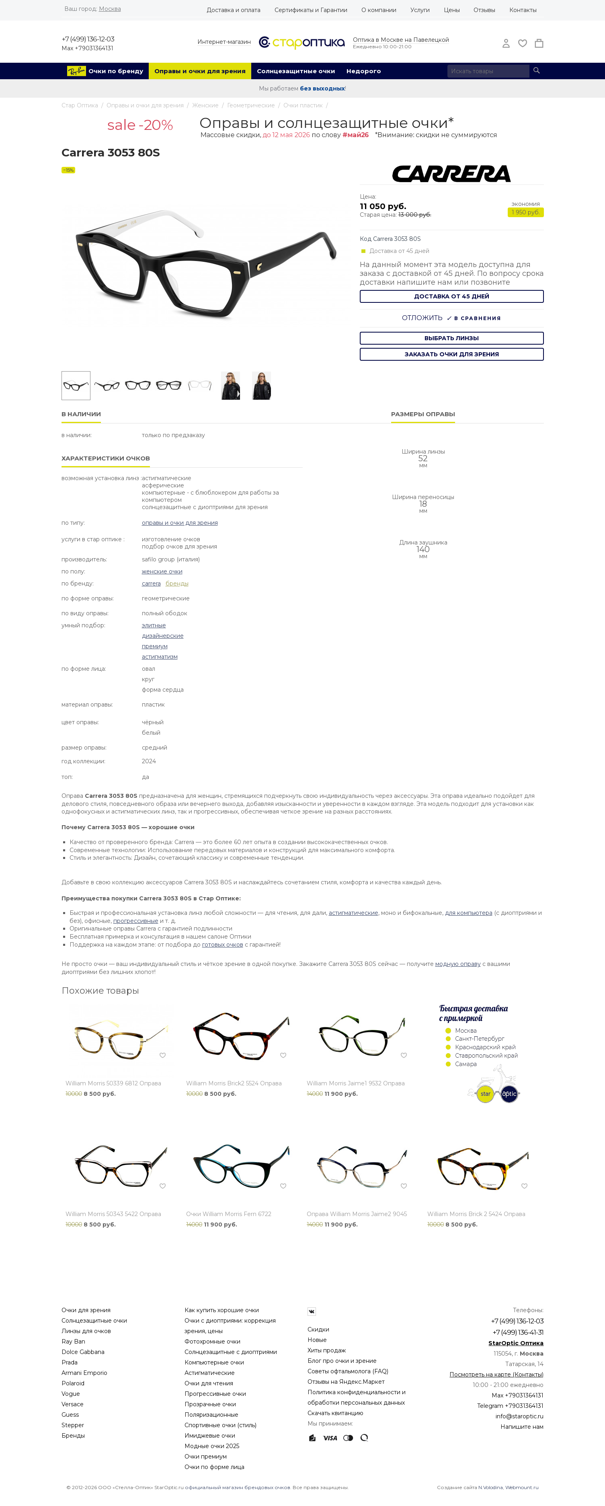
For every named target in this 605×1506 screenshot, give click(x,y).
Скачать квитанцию (335, 1413)
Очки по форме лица (214, 1467)
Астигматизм (160, 656)
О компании (378, 10)
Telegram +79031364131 (510, 1405)
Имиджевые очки (210, 1435)
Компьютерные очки (214, 1362)
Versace (73, 1404)
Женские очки (162, 571)
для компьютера (468, 912)
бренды (177, 583)
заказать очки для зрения (452, 354)
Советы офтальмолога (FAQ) (348, 1371)
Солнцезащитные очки (296, 71)
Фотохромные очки (212, 1341)
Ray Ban (73, 1341)
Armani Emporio (84, 1373)
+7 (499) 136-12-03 (88, 39)
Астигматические (210, 1373)
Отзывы (484, 10)
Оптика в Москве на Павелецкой (401, 39)
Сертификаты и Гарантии (311, 10)
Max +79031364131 (87, 48)
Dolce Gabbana (83, 1352)
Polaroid (73, 1383)
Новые (317, 1340)
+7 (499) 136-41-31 (517, 1332)
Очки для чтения (209, 1383)
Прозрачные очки (210, 1404)
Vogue (71, 1393)
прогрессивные (135, 921)
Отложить (422, 318)
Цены (452, 10)
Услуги (420, 10)
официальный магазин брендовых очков (237, 1487)
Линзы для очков (86, 1331)
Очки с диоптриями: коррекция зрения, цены (230, 1326)
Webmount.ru (522, 1487)
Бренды (73, 1435)
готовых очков (222, 944)
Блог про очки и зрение (342, 1360)
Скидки (318, 1329)
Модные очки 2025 (212, 1446)
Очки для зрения (86, 1310)
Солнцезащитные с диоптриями (231, 1352)
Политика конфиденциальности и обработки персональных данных (357, 1397)
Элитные (154, 625)
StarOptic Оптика (515, 1343)
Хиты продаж (327, 1350)
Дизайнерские (163, 635)
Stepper (73, 1425)
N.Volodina (490, 1487)
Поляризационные (211, 1414)
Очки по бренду (115, 71)
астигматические (353, 912)
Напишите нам (521, 1426)
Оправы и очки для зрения (200, 71)
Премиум (155, 646)
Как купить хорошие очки (222, 1310)
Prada (70, 1362)
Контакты (523, 10)
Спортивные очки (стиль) (220, 1425)
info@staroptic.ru (519, 1416)
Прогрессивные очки (215, 1393)
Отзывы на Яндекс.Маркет (346, 1381)
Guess (70, 1414)
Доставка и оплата (233, 10)
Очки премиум (206, 1456)
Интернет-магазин (224, 41)
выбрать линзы (452, 338)
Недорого (364, 71)
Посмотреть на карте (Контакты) (496, 1374)
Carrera (151, 583)
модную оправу (458, 964)
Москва (110, 8)
